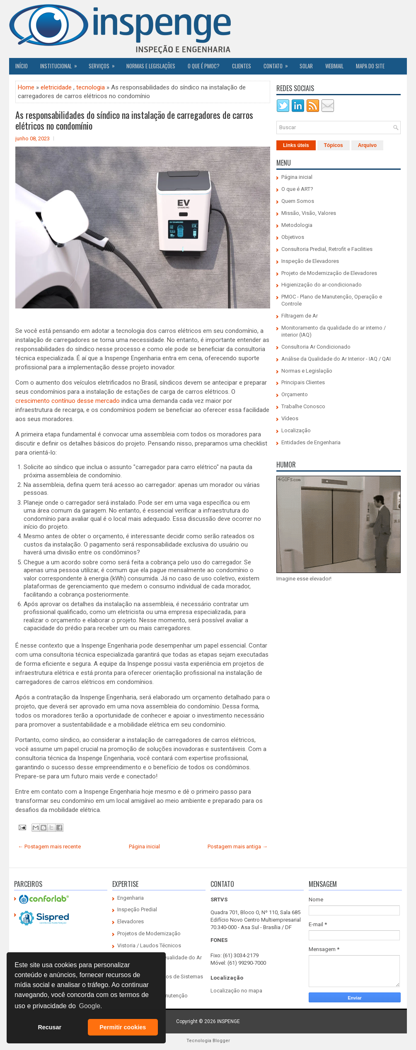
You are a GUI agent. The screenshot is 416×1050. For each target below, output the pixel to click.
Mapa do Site (370, 66)
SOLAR (306, 66)
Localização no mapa (236, 990)
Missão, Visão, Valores (308, 213)
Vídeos (289, 418)
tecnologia (90, 87)
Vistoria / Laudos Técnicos (149, 945)
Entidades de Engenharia (311, 442)
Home (26, 87)
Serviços (104, 64)
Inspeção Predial (137, 909)
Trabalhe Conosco (303, 406)
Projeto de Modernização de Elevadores (329, 273)
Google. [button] (90, 1005)
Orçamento (294, 394)
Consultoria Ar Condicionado (316, 347)
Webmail (334, 66)
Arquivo (367, 145)
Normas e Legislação (306, 371)
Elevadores (130, 921)
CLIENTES (241, 66)
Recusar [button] (49, 1027)
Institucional (61, 64)
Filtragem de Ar (299, 316)
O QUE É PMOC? (204, 66)
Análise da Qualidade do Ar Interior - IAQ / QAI (336, 359)
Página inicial (144, 846)
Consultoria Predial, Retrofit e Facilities (326, 249)
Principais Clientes (303, 382)
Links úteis (296, 145)
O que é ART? (297, 189)
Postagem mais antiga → (238, 846)
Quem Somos (297, 201)
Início (21, 66)
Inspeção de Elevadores (310, 261)
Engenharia (130, 898)
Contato (278, 64)
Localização (296, 430)
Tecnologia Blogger (208, 1040)
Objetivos (292, 237)
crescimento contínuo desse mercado (67, 401)
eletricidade (56, 87)
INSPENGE (228, 1021)
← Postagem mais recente (49, 846)
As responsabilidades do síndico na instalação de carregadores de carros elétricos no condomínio (134, 120)
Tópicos (333, 145)
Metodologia (296, 225)
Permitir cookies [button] (122, 1027)
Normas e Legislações (150, 66)
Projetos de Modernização (149, 933)
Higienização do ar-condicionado (321, 285)
